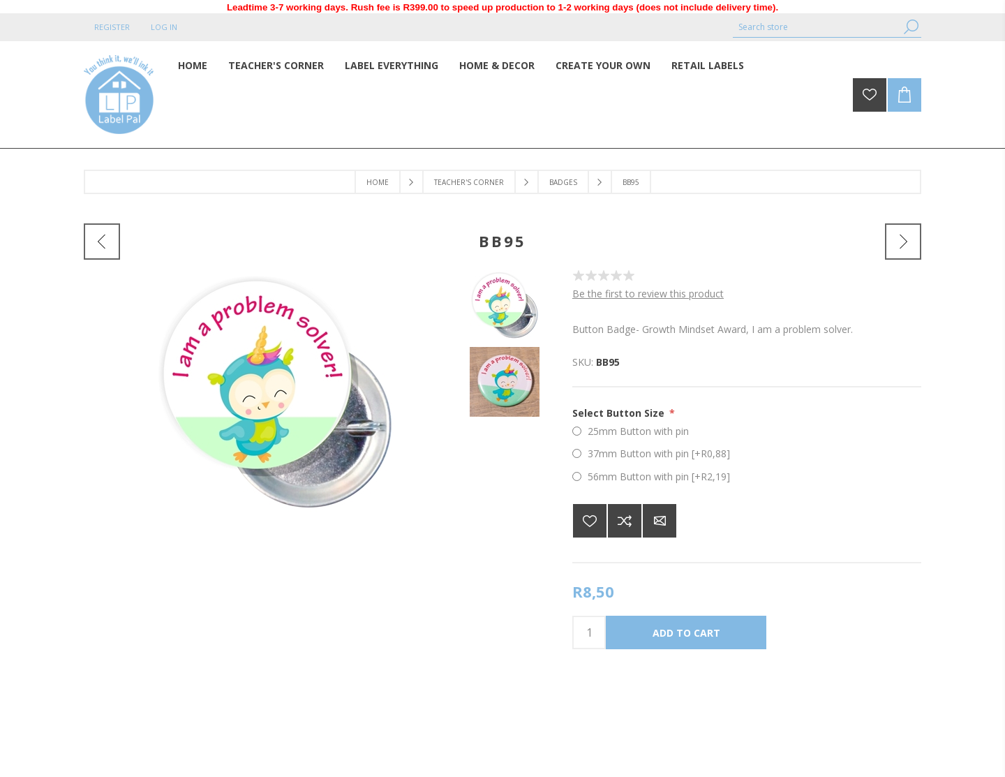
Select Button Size (619, 413)
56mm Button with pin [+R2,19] (659, 476)
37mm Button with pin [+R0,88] (659, 453)
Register (112, 27)
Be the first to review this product (648, 293)
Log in (164, 27)
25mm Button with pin (638, 431)
